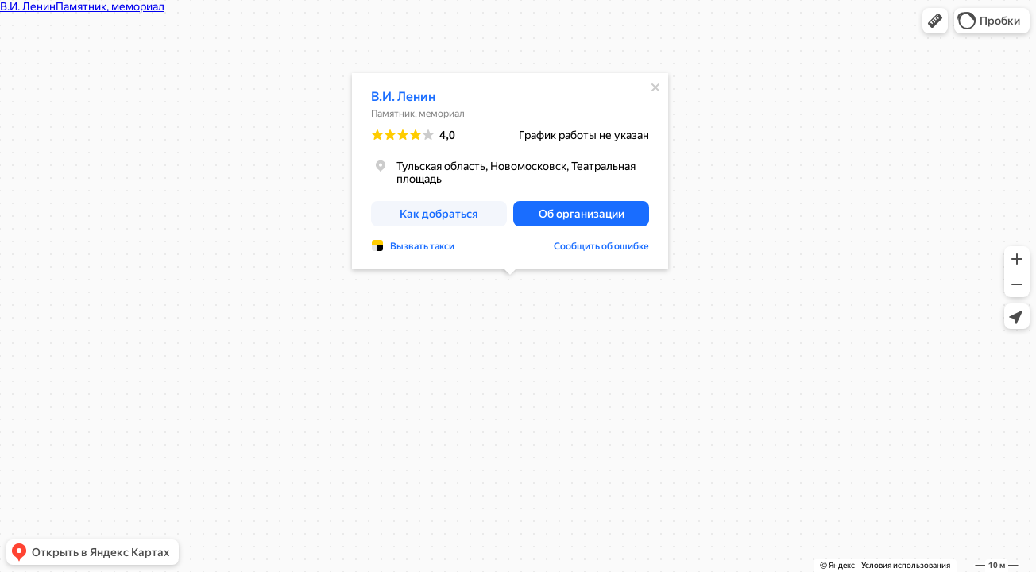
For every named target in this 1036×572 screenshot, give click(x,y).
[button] (935, 20)
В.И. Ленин (403, 96)
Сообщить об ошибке (601, 246)
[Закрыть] (655, 87)
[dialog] (510, 171)
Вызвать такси (422, 246)
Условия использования (905, 565)
